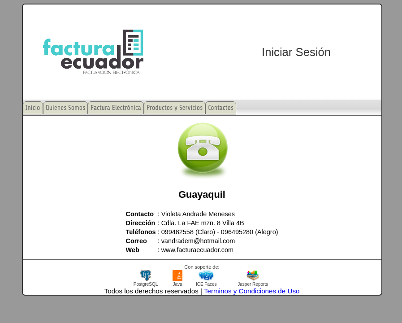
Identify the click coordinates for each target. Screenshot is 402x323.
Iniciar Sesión (296, 52)
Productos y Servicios (175, 108)
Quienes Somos (66, 108)
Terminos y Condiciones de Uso (252, 291)
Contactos (220, 108)
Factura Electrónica (116, 108)
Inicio (33, 108)
